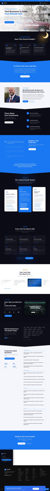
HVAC (24, 327)
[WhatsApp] (10, 475)
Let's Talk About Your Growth (25, 76)
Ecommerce (26, 477)
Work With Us (25, 101)
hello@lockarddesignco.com (41, 0)
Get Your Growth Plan (21, 443)
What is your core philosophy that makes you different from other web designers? (34, 420)
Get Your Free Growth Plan (9, 22)
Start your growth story (7, 288)
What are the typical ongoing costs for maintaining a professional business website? (33, 366)
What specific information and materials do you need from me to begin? (34, 379)
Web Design (19, 470)
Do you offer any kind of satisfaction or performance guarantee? (33, 417)
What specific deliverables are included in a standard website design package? (34, 357)
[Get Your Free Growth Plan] (46, 489)
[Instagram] (8, 475)
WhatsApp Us (29, 443)
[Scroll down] (25, 29)
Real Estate (26, 476)
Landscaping (25, 329)
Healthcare (26, 473)
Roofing (32, 327)
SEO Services (19, 476)
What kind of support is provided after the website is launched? (33, 384)
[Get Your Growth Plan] (44, 3)
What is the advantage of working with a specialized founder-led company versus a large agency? (33, 414)
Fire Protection (30, 329)
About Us (34, 470)
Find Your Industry (18, 22)
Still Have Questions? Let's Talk (10, 358)
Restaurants (34, 329)
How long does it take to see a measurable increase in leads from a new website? (34, 391)
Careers (33, 477)
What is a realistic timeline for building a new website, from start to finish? (33, 373)
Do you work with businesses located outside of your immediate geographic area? (33, 424)
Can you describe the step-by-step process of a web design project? (33, 376)
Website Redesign (20, 473)
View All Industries (27, 480)
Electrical (35, 327)
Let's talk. (30, 339)
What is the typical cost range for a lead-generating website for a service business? (33, 353)
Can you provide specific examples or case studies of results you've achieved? (33, 402)
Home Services (27, 470)
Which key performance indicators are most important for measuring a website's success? (34, 398)
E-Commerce (39, 329)
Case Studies (34, 473)
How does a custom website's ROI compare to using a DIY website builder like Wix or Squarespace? (33, 363)
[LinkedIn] (7, 475)
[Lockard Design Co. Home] (4, 3)
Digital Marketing (20, 480)
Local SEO (19, 477)
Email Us (42, 488)
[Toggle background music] (2, 489)
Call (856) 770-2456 (36, 488)
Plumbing (28, 327)
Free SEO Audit (34, 476)
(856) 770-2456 (3, 0)
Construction (39, 327)
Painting (43, 327)
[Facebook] (5, 475)
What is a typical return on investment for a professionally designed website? (33, 395)
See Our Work (32, 101)
